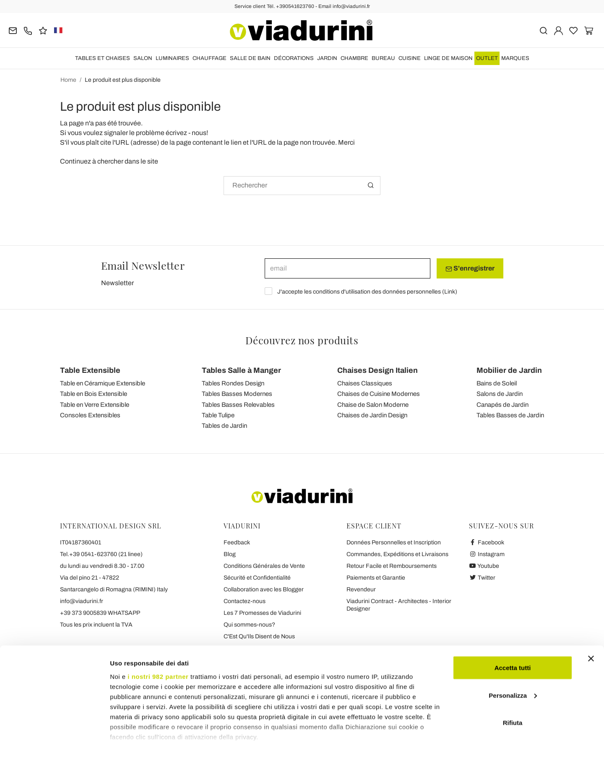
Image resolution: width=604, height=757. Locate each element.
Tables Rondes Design (233, 383)
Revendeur (361, 589)
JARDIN (327, 58)
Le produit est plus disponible (123, 80)
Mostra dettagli (132, 740)
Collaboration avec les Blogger (264, 589)
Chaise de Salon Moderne (373, 404)
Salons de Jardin (499, 393)
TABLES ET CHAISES (102, 58)
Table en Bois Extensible (93, 393)
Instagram (487, 554)
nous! (200, 132)
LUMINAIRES (172, 58)
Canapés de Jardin (502, 404)
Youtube (484, 566)
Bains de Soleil (496, 383)
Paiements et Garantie (375, 578)
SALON (142, 58)
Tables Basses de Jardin (510, 415)
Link (449, 292)
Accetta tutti (513, 639)
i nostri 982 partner (158, 647)
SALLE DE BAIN (250, 58)
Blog (230, 554)
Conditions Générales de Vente (264, 566)
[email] (347, 268)
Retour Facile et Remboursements (391, 566)
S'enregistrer (470, 268)
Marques (515, 58)
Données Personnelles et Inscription (393, 542)
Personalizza (513, 667)
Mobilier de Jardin (509, 370)
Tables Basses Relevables (238, 404)
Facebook (486, 542)
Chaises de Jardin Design (372, 415)
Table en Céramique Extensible (102, 383)
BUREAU (383, 58)
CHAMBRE (354, 58)
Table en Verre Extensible (94, 404)
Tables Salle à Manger (241, 370)
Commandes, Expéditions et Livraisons (397, 554)
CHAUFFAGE (209, 58)
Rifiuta (513, 694)
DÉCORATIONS (294, 58)
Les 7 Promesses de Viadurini (262, 613)
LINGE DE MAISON (448, 58)
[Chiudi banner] (591, 630)
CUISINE (409, 58)
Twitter (482, 578)
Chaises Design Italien (377, 370)
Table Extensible (90, 370)
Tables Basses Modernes (237, 393)
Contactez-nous (245, 601)
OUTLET (487, 58)
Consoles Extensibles (90, 415)
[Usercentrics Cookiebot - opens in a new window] (54, 740)
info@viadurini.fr (81, 601)
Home (68, 80)
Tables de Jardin (224, 425)
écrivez (176, 132)
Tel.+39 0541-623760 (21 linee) (101, 554)
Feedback (237, 542)
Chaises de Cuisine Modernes (378, 393)
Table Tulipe (218, 415)
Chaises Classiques (364, 383)
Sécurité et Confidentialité (257, 578)
